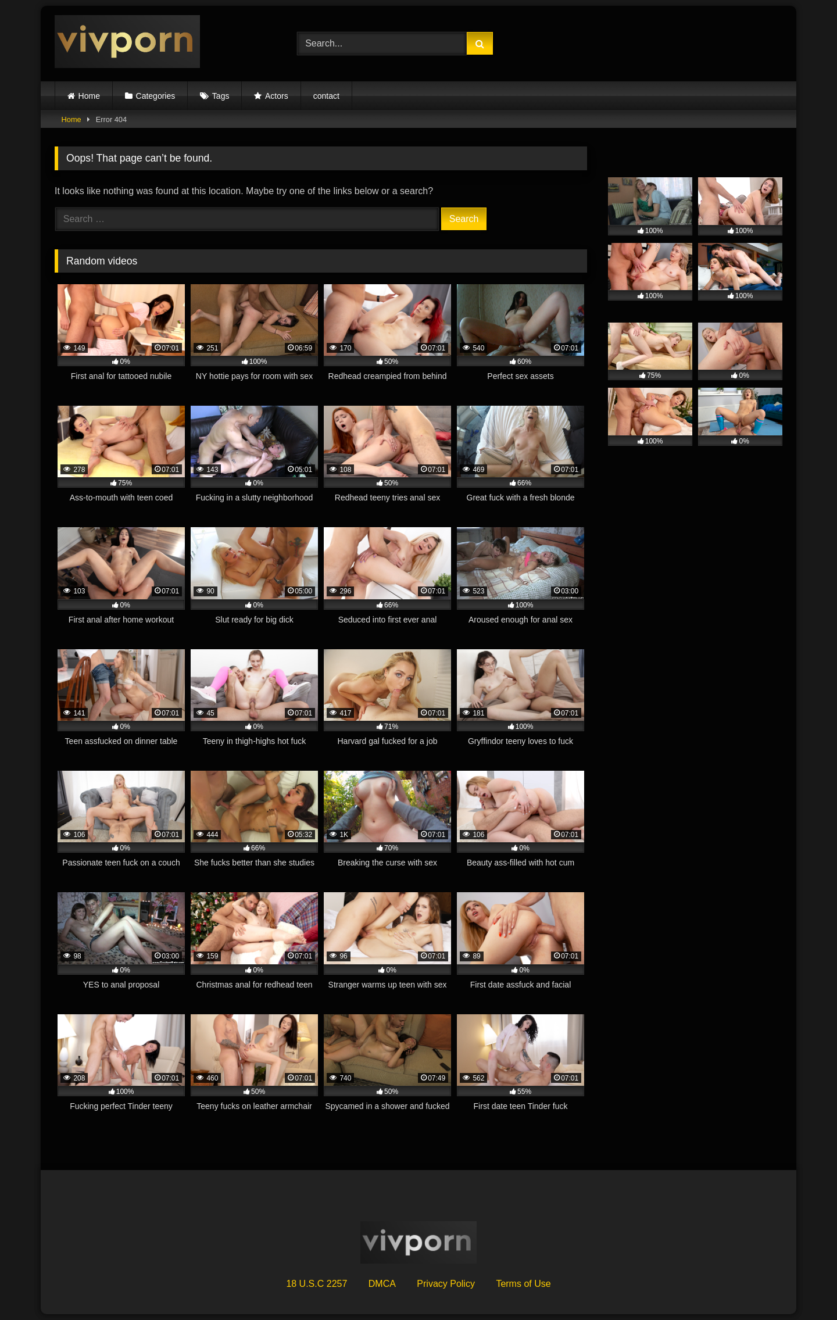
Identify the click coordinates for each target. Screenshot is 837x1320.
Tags (221, 96)
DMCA (382, 1284)
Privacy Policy (446, 1284)
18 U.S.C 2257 (316, 1284)
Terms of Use (523, 1284)
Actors (276, 96)
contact (326, 96)
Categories (156, 96)
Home (89, 96)
